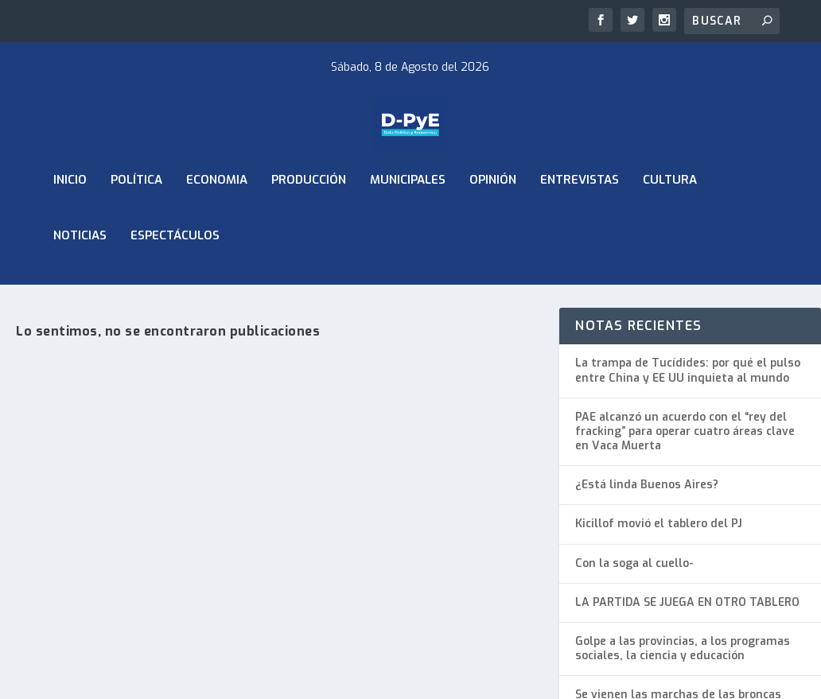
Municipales (408, 213)
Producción (308, 213)
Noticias (80, 269)
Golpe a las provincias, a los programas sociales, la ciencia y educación (682, 657)
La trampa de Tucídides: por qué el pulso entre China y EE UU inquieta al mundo (687, 379)
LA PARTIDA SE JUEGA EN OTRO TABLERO (687, 611)
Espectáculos (175, 269)
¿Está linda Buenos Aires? (646, 494)
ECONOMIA (216, 213)
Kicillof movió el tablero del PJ (658, 533)
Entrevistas (579, 213)
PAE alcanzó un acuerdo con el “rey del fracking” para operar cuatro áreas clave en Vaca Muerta (685, 440)
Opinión (492, 213)
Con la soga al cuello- (634, 572)
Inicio (70, 213)
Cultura (670, 213)
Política (136, 213)
